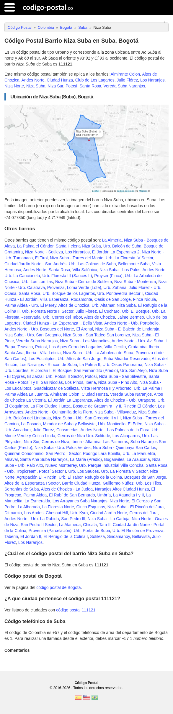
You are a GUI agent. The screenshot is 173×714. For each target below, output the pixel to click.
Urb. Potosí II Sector (64, 376)
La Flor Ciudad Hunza (50, 406)
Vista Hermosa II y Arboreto (106, 388)
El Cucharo (109, 311)
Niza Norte (14, 86)
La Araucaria (138, 459)
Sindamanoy (118, 536)
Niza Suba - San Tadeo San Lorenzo (96, 335)
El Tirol (41, 257)
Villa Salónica (84, 269)
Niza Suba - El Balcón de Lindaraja (127, 329)
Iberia (91, 382)
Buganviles (114, 459)
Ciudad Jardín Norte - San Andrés (35, 263)
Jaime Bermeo (130, 317)
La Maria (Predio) (86, 459)
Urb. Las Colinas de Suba (92, 263)
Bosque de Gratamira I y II (97, 406)
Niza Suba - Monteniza (135, 281)
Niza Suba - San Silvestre (122, 376)
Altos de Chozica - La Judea (67, 489)
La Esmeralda (37, 501)
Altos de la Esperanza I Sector (32, 483)
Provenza (56, 287)
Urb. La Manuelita (139, 453)
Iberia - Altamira (85, 441)
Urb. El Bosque (136, 311)
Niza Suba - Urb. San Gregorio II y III (87, 418)
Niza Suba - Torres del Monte (76, 257)
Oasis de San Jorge (112, 299)
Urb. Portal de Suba (92, 530)
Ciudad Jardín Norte (108, 512)
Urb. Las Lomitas (37, 281)
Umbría (104, 495)
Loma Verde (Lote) (84, 287)
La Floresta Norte (58, 506)
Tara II (104, 524)
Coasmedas (67, 429)
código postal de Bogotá (58, 587)
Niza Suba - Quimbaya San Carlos (124, 447)
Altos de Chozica (73, 305)
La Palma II (89, 364)
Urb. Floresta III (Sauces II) (67, 275)
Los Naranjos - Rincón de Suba (48, 364)
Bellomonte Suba (134, 263)
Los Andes (33, 512)
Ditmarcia (13, 512)
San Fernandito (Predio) (96, 370)
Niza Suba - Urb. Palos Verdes (63, 447)
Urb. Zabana (114, 287)
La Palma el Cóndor (35, 246)
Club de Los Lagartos (95, 80)
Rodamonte (81, 299)
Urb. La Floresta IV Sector (129, 257)
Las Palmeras (115, 441)
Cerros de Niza (55, 441)
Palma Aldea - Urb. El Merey (30, 305)
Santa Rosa (90, 86)
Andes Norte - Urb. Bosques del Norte (39, 329)
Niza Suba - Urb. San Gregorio (32, 335)
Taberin (11, 536)
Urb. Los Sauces (83, 471)
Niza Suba (35, 86)
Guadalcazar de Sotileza (56, 388)
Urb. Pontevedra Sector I (120, 293)
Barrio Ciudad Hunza (81, 483)
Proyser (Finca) (108, 275)
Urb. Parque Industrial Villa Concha (111, 465)
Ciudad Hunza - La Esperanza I (51, 323)
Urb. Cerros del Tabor (62, 317)
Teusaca (25, 346)
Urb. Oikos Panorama (122, 364)
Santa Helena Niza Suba (78, 246)
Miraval (11, 459)
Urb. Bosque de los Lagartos (69, 293)
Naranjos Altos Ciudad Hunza (122, 489)
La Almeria (112, 240)
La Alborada (29, 506)
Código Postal (87, 683)
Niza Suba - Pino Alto (117, 382)
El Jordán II (30, 536)
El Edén (135, 423)
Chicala (90, 524)
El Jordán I (40, 370)
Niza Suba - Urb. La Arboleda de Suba (98, 352)
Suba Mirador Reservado (127, 358)
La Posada (31, 423)
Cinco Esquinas (90, 506)
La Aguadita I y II (128, 495)
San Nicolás (52, 382)
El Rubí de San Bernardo (72, 495)
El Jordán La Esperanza (70, 400)
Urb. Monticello (111, 423)
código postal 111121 (75, 610)
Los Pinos (74, 382)
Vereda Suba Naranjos (124, 86)
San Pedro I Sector (63, 453)
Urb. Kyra (79, 512)
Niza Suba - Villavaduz (115, 412)
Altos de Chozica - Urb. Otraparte (124, 400)
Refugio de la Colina (103, 477)
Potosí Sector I (52, 471)
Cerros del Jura (143, 512)
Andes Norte (33, 80)
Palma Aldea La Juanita (26, 394)
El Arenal (84, 329)
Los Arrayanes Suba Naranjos (80, 501)
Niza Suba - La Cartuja (109, 518)
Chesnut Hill (57, 512)
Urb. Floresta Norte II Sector (47, 311)
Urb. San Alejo (133, 370)
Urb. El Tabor (71, 477)
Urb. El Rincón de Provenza (138, 530)
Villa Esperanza (54, 299)
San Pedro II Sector (38, 524)
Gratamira (137, 346)
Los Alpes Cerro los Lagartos (75, 346)
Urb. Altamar (103, 305)
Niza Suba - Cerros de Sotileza (83, 281)
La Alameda (70, 524)
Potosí (71, 86)
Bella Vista (92, 323)
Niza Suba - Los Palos (120, 269)
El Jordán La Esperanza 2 (115, 252)
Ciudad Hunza (60, 80)
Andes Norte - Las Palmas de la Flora (115, 429)
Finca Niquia (144, 299)
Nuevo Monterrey (61, 465)
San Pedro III (73, 518)
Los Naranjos (152, 80)
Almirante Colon (125, 74)
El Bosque (62, 370)
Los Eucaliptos (42, 358)
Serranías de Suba (21, 489)
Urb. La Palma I (148, 388)
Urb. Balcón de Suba (122, 246)
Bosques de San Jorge (145, 477)
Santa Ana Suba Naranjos (44, 459)
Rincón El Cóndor (139, 406)
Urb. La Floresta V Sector (124, 471)
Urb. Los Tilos (148, 483)
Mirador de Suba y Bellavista (69, 423)
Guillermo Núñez (118, 483)
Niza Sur (55, 86)
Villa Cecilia (115, 346)
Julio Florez (86, 311)
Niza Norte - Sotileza (44, 252)
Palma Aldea (35, 495)
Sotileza (97, 536)
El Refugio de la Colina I (65, 536)
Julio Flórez (127, 80)
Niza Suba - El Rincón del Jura (135, 506)
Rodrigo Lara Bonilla (101, 453)
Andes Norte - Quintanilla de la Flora (58, 412)
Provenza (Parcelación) (50, 530)
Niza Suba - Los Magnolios (84, 340)
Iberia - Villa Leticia (43, 352)
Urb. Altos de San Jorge (80, 358)
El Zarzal (35, 376)
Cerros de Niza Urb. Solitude (84, 435)
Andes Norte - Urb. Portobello (131, 323)
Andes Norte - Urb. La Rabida (31, 518)
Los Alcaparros (126, 435)
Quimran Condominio (23, 453)
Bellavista (141, 536)
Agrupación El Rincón (36, 477)
